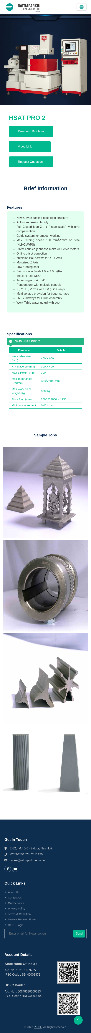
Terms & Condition (19, 914)
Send (79, 933)
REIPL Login (16, 925)
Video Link (30, 146)
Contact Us (15, 897)
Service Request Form (22, 919)
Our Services (16, 903)
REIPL (38, 1027)
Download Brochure (31, 131)
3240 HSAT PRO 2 (23, 341)
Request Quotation (31, 161)
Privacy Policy (16, 908)
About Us (13, 892)
